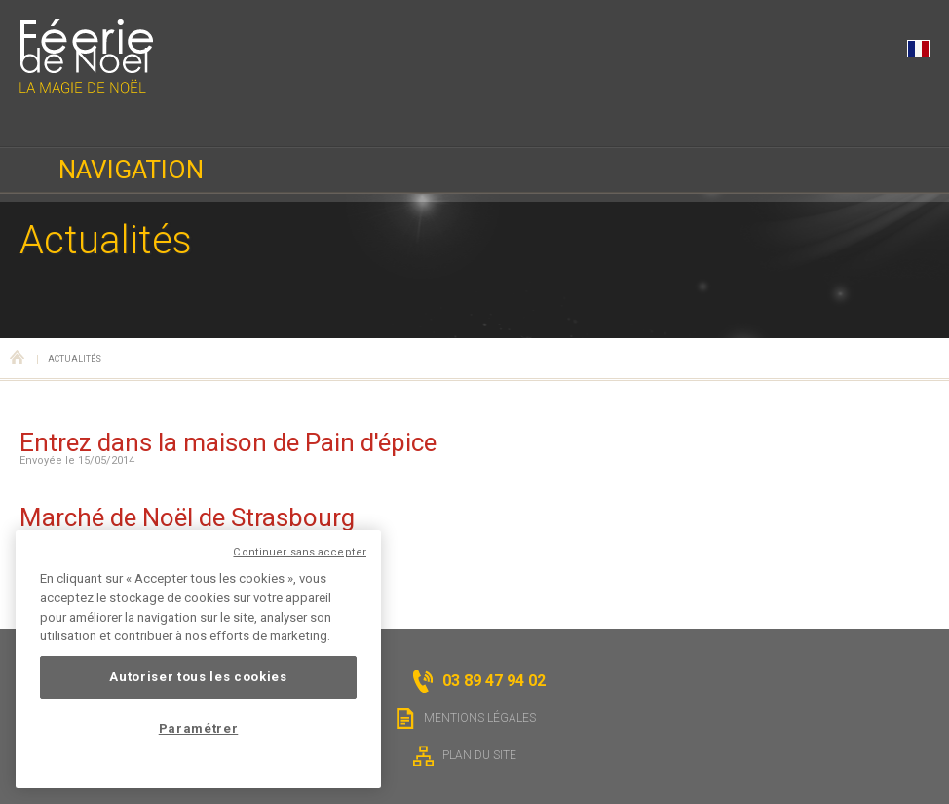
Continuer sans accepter (299, 552)
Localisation (181, 120)
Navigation (131, 169)
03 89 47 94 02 (38, 120)
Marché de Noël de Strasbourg (187, 517)
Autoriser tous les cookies (197, 677)
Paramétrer (199, 728)
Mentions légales (465, 718)
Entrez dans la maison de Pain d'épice (228, 442)
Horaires (110, 120)
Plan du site (464, 755)
